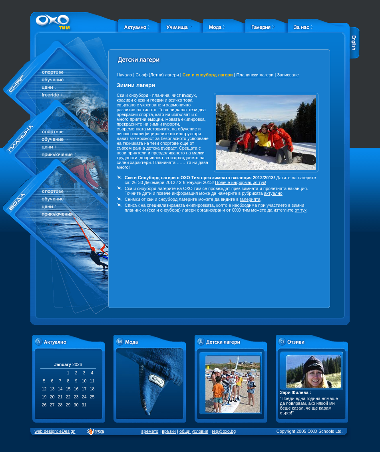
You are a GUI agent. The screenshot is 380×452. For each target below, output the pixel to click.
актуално (273, 193)
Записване (287, 74)
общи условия (193, 431)
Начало (124, 74)
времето (149, 431)
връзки (169, 431)
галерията (250, 199)
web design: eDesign (55, 431)
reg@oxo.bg (224, 431)
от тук (300, 210)
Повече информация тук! (240, 182)
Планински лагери (254, 74)
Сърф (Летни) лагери (157, 74)
